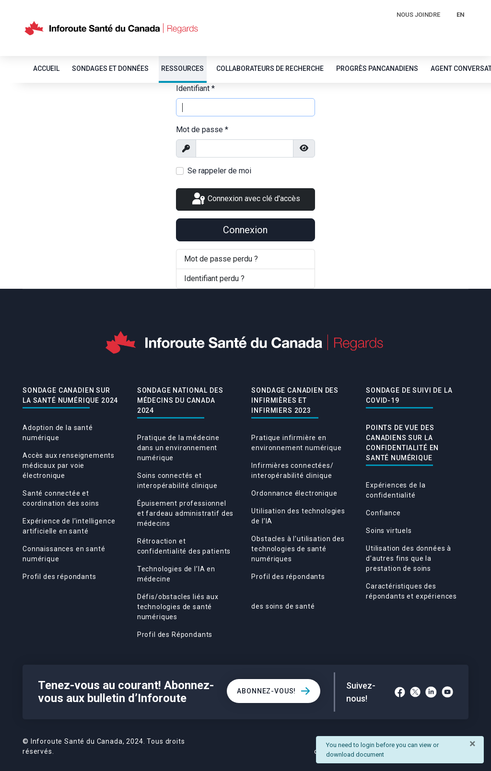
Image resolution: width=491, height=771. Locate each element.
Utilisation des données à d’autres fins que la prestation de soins (408, 558)
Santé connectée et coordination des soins (61, 498)
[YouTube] (447, 692)
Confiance (383, 513)
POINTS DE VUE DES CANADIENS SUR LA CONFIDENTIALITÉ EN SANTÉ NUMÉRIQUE (402, 443)
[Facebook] (400, 692)
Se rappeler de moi (219, 170)
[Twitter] (415, 692)
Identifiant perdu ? (214, 278)
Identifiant (195, 88)
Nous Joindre (418, 14)
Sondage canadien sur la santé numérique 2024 (70, 395)
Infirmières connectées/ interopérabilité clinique (292, 470)
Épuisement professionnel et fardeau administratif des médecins (185, 513)
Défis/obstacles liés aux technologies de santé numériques (178, 607)
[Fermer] (472, 744)
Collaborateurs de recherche (270, 68)
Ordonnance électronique (294, 493)
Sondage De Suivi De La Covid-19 (409, 395)
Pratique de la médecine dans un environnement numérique (178, 448)
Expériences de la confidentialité (395, 490)
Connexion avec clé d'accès (245, 199)
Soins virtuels (389, 530)
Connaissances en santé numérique (64, 554)
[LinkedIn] (431, 692)
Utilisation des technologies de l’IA (298, 516)
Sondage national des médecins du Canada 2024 (180, 400)
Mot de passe (202, 129)
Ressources (182, 68)
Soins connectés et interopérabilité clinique (177, 480)
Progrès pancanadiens (377, 68)
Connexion (245, 230)
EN (460, 14)
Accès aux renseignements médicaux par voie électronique (69, 465)
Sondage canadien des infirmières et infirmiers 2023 (295, 400)
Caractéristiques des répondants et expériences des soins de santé (354, 596)
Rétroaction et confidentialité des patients (184, 546)
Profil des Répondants (175, 634)
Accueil (46, 68)
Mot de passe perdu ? (221, 258)
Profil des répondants (59, 576)
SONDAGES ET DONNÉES (110, 68)
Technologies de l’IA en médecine (176, 574)
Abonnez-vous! (266, 691)
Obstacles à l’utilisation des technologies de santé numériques (297, 549)
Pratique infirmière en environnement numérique (296, 443)
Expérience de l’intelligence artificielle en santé (69, 526)
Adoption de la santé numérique (58, 433)
